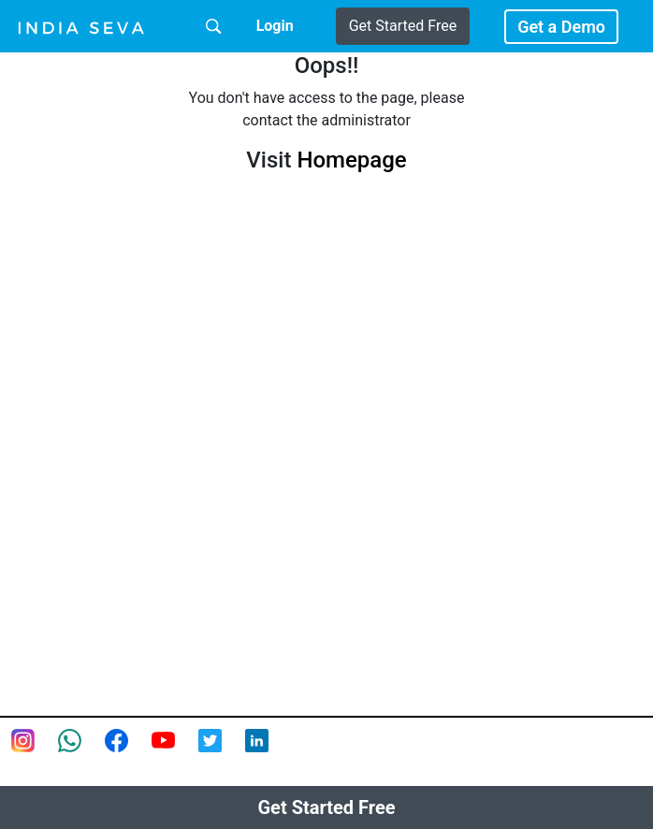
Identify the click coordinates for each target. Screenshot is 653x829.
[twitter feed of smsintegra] (221, 752)
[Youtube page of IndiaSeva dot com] (175, 752)
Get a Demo (561, 26)
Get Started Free (403, 26)
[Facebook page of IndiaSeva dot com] (128, 752)
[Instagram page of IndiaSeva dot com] (34, 752)
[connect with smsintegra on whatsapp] (81, 752)
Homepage (351, 160)
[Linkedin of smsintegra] (268, 752)
